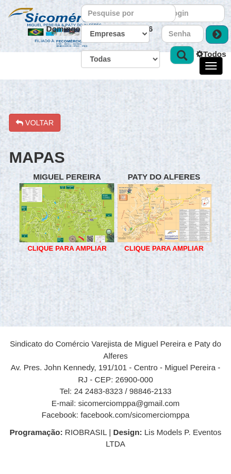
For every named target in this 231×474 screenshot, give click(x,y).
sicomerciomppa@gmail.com (129, 403)
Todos (211, 54)
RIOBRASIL (59, 432)
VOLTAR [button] (35, 122)
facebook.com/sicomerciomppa (135, 414)
